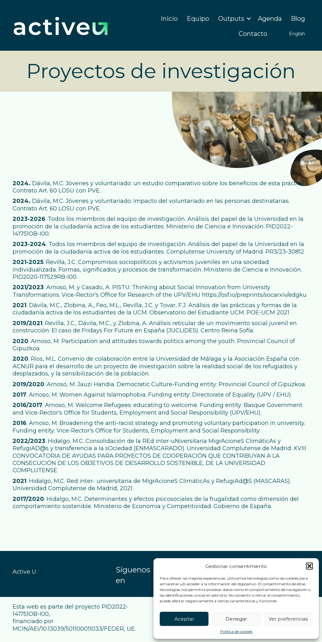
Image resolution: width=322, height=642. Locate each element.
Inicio (169, 18)
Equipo (198, 18)
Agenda (270, 18)
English (297, 34)
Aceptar (184, 619)
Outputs (231, 18)
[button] (309, 566)
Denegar (236, 619)
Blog (298, 18)
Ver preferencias (288, 619)
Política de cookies (236, 631)
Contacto (253, 33)
